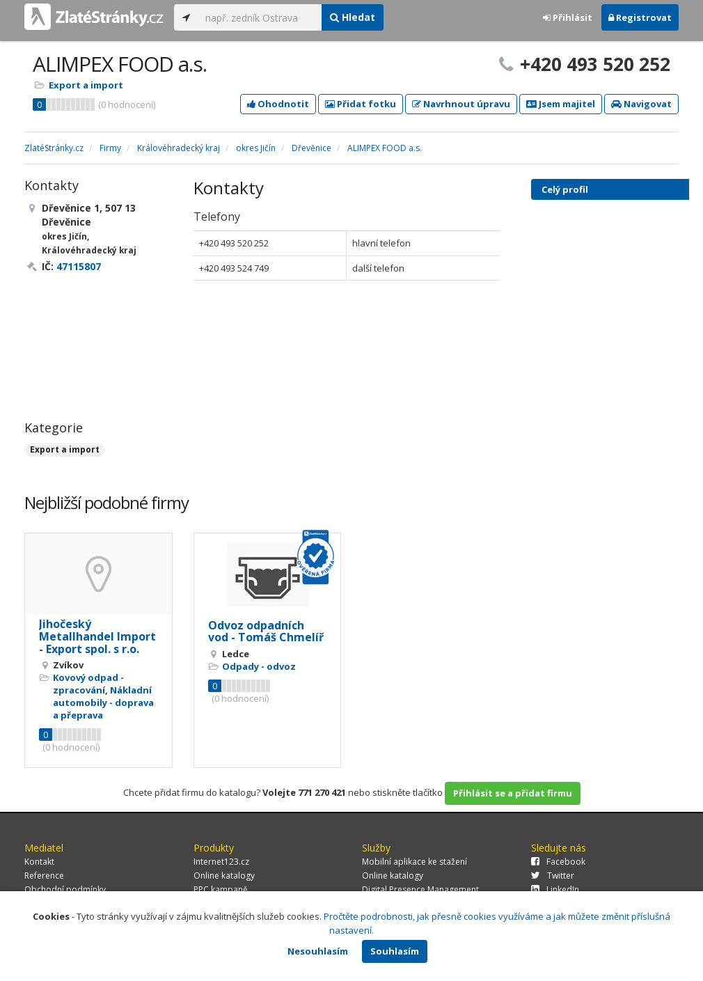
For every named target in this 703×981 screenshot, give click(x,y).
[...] (260, 17)
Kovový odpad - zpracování (88, 683)
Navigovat (641, 103)
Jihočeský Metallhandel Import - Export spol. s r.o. (97, 636)
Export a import (86, 85)
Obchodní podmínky (65, 889)
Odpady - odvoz (259, 666)
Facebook (558, 862)
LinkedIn (555, 889)
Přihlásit (567, 17)
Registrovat (640, 17)
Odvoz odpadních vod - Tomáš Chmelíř (266, 631)
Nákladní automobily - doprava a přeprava (103, 702)
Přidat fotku (360, 103)
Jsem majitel (560, 103)
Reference (44, 875)
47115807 (78, 266)
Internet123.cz (221, 862)
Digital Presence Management (420, 889)
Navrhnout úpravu (461, 103)
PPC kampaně (220, 889)
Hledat (352, 17)
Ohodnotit (278, 103)
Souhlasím (394, 951)
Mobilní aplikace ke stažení (414, 862)
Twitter (552, 875)
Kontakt (39, 862)
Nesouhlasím (317, 951)
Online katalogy (224, 875)
